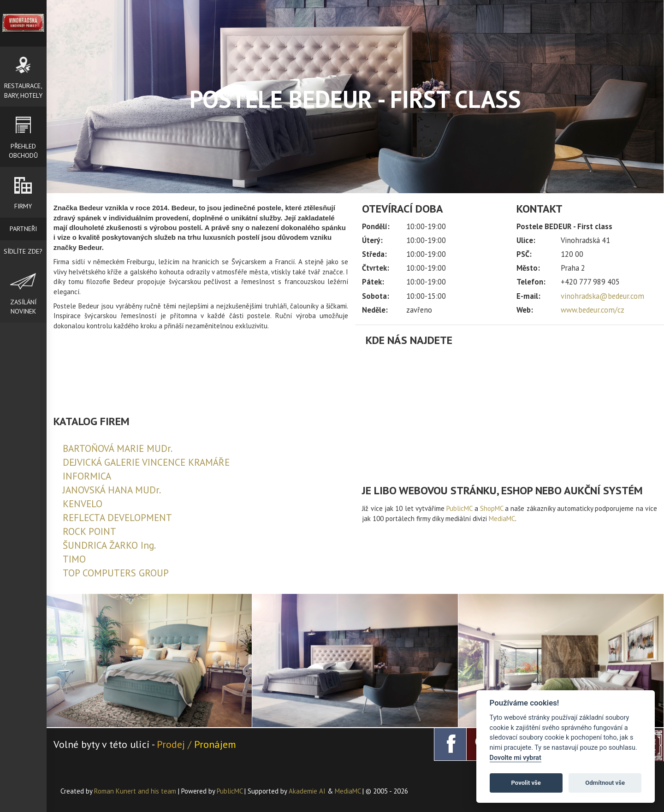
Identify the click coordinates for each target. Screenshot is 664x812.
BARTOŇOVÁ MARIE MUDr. (117, 448)
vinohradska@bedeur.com (602, 296)
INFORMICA (87, 476)
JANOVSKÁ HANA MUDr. (112, 490)
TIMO (74, 559)
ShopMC (491, 508)
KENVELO (82, 504)
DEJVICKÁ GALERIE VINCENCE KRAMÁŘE (146, 462)
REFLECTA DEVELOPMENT (117, 517)
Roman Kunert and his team (136, 791)
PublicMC (459, 508)
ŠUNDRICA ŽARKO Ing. (109, 545)
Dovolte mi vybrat (515, 758)
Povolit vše (526, 782)
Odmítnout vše (605, 782)
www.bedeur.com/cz (592, 310)
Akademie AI (307, 791)
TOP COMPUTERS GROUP (116, 573)
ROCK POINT (89, 531)
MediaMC (502, 518)
